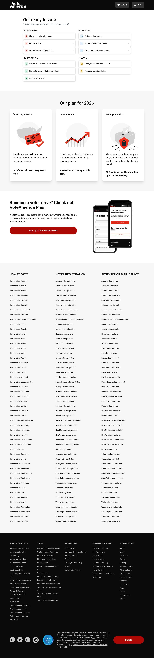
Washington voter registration (66, 507)
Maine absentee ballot (109, 372)
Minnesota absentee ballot (111, 392)
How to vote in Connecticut (20, 310)
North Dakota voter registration (67, 444)
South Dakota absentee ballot (112, 478)
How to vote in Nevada (18, 416)
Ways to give (97, 577)
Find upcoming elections (46, 559)
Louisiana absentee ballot (111, 368)
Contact (123, 559)
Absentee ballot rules (17, 552)
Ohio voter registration (63, 449)
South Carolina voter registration (67, 473)
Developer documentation (75, 552)
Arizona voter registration (64, 291)
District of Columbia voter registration (69, 319)
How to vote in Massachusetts (21, 382)
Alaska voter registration (64, 286)
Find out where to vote (45, 556)
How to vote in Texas (17, 488)
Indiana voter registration (64, 348)
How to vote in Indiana (18, 348)
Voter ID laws (14, 602)
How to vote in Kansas (18, 358)
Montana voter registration (65, 406)
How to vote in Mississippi (19, 396)
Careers (124, 556)
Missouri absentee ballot (110, 401)
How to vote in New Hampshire (21, 420)
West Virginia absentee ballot (112, 512)
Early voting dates (16, 566)
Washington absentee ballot (111, 507)
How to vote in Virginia (18, 502)
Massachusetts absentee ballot (113, 382)
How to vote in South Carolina (21, 473)
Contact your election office (47, 552)
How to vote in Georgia (18, 329)
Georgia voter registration (64, 329)
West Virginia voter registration (66, 512)
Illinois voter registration (64, 344)
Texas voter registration (64, 488)
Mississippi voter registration (66, 396)
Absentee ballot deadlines (19, 548)
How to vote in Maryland (19, 377)
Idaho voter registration (64, 339)
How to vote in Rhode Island (20, 469)
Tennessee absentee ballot (111, 483)
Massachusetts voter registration (67, 382)
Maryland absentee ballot (110, 377)
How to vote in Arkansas (19, 295)
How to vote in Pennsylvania (20, 464)
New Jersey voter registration (66, 425)
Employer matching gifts (103, 566)
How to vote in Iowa (17, 353)
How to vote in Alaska (18, 286)
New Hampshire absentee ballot (113, 420)
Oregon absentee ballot (110, 459)
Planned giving (98, 570)
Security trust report (73, 563)
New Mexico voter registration (66, 430)
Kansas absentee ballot (110, 358)
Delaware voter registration (65, 315)
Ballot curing (14, 556)
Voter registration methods (20, 613)
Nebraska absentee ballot (110, 411)
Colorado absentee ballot (110, 305)
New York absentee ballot (110, 435)
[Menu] (138, 5)
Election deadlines (16, 570)
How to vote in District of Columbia (23, 319)
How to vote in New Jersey (19, 425)
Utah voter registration (63, 493)
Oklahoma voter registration (65, 454)
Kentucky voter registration (65, 363)
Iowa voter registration (63, 353)
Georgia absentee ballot (110, 329)
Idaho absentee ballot (109, 339)
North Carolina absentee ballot (112, 440)
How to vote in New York (19, 435)
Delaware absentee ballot (110, 315)
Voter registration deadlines (20, 605)
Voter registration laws (18, 609)
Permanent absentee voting (20, 587)
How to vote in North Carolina (21, 440)
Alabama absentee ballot (110, 281)
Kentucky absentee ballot (110, 363)
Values (122, 599)
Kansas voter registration (64, 358)
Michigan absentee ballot (110, 387)
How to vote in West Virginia (20, 512)
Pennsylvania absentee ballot (112, 464)
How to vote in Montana (18, 406)
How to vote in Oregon (18, 459)
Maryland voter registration (65, 377)
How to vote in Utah (17, 493)
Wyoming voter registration (65, 521)
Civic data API (71, 548)
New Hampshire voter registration (68, 420)
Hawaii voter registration (64, 334)
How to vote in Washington (20, 507)
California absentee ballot (111, 300)
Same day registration (18, 594)
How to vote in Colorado (19, 305)
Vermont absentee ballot (110, 497)
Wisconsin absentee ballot (111, 517)
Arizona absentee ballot (110, 291)
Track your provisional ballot (47, 600)
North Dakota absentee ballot (112, 444)
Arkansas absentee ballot (110, 295)
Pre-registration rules (17, 591)
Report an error (125, 577)
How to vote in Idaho (17, 339)
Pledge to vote (42, 563)
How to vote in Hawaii (18, 334)
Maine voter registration (64, 372)
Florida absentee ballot (110, 324)
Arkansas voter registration (65, 295)
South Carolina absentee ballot (112, 473)
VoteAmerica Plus (72, 570)
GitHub (68, 559)
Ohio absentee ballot (109, 449)
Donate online (98, 556)
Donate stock (98, 559)
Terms (122, 592)
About (122, 548)
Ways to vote (14, 620)
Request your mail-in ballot (47, 580)
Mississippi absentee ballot (111, 396)
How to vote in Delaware (19, 315)
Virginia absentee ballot (110, 502)
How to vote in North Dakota (20, 444)
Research (123, 581)
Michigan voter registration (65, 387)
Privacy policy (125, 574)
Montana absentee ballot (110, 406)
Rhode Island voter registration (66, 469)
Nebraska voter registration (65, 411)
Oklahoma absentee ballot (111, 454)
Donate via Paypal (100, 563)
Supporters (124, 584)
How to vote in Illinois (18, 344)
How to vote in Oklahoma (19, 454)
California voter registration (65, 300)
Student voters (15, 598)
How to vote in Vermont (18, 497)
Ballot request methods (18, 559)
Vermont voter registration (65, 497)
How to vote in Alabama (18, 281)
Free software (71, 556)
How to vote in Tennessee (19, 483)
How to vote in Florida (18, 324)
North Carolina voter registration (67, 440)
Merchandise (126, 570)
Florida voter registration (64, 324)
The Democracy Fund (100, 548)
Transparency (125, 595)
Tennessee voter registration (66, 483)
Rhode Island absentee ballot (112, 469)
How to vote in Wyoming (19, 521)
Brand (122, 552)
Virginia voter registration (64, 502)
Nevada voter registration (64, 416)
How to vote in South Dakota (20, 478)
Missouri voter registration (65, 401)
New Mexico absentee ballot (112, 430)
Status (67, 566)
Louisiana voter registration (65, 368)
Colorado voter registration (65, 305)
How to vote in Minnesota (19, 392)
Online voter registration (19, 584)
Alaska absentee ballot (109, 286)
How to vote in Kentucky (19, 363)
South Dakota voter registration (67, 478)
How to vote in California (19, 300)
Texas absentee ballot (109, 488)
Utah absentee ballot (109, 493)
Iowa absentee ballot (109, 353)
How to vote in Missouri (18, 401)
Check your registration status (48, 548)
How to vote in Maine (17, 372)
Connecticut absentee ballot (111, 310)
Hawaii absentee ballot (110, 334)
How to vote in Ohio (17, 449)
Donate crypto (99, 552)
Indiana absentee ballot (110, 348)
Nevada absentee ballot (110, 416)
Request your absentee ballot (48, 576)
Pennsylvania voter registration (66, 464)
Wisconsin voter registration (65, 517)
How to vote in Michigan (19, 387)
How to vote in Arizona (18, 291)
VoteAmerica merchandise (103, 574)
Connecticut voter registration (66, 310)
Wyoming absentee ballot (110, 521)
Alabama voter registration (65, 281)
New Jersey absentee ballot (111, 425)
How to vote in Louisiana (19, 368)
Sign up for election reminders (48, 584)
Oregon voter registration (64, 459)
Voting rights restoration (19, 616)
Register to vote (43, 573)
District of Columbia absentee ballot (114, 319)
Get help (123, 563)
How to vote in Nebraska (19, 411)
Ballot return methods (18, 563)
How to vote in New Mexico (20, 430)
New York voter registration (65, 435)
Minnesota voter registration (66, 392)
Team (122, 588)
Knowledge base (126, 566)
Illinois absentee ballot (109, 344)
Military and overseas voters (20, 580)
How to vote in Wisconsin (19, 517)
